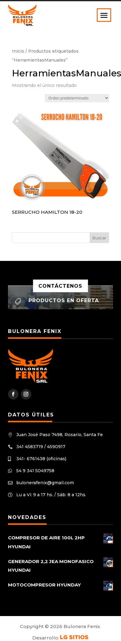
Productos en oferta (64, 300)
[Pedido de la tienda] (77, 98)
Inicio (18, 51)
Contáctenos (60, 286)
